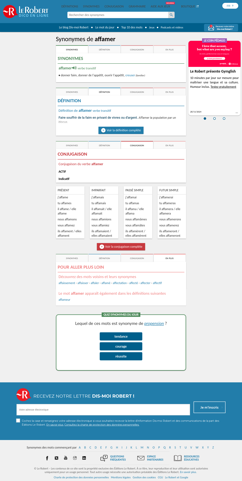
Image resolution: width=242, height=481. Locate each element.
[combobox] (117, 15)
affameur (64, 300)
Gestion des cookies (144, 477)
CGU (160, 477)
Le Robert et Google (176, 477)
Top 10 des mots (130, 27)
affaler (95, 283)
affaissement (67, 283)
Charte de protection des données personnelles (81, 477)
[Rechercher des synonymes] (171, 15)
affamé (106, 283)
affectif (157, 283)
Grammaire (137, 6)
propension (154, 323)
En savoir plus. (188, 472)
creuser (130, 75)
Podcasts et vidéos (172, 27)
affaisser (83, 283)
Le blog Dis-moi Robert (72, 27)
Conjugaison (114, 6)
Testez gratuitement (223, 87)
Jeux (151, 27)
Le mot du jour (103, 27)
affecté (133, 283)
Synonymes (91, 6)
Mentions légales (121, 477)
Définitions (69, 6)
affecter (145, 283)
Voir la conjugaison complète (123, 247)
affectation (120, 283)
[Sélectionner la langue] (230, 6)
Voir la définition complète (124, 130)
